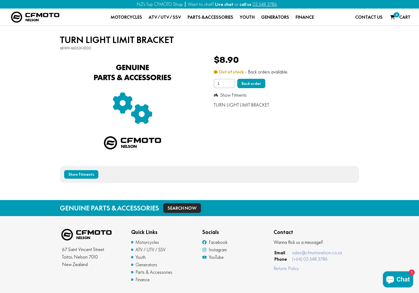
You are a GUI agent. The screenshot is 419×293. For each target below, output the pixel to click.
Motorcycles (147, 242)
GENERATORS (275, 17)
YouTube (213, 257)
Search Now (182, 208)
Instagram (214, 249)
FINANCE (305, 17)
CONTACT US (369, 17)
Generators (146, 264)
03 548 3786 (265, 4)
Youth (140, 257)
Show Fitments (230, 95)
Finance (142, 279)
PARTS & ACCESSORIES (210, 17)
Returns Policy (286, 268)
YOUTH (247, 17)
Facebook (214, 242)
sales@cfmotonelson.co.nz (317, 252)
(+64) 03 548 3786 (310, 259)
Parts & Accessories (153, 272)
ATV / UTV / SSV (165, 17)
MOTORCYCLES (126, 17)
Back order (251, 83)
